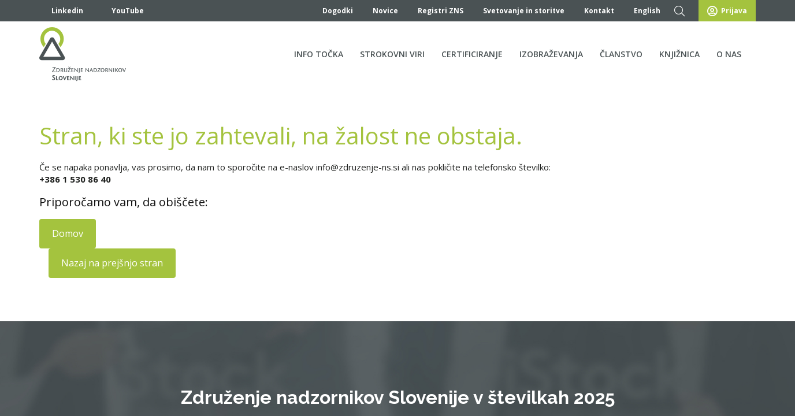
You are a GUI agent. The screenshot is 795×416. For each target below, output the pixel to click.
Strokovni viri (392, 54)
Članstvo (621, 54)
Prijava (727, 11)
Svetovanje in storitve (523, 11)
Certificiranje (472, 54)
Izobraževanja (551, 54)
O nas (728, 54)
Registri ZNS (440, 11)
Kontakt (599, 11)
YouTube (120, 11)
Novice (385, 11)
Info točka (318, 54)
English (647, 11)
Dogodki (337, 11)
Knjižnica (679, 54)
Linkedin (61, 11)
